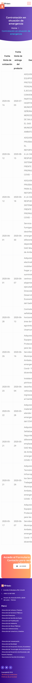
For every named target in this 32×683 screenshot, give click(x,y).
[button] (2, 6)
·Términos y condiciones (9, 674)
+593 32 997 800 (9, 594)
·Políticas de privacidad (9, 677)
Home (14, 28)
